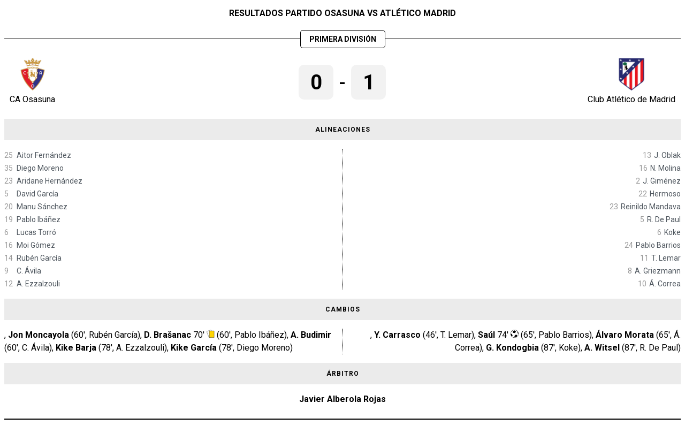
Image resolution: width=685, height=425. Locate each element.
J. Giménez (662, 181)
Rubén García (39, 258)
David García (37, 193)
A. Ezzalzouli (38, 283)
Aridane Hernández (49, 181)
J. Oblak (667, 155)
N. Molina (665, 168)
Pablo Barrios (658, 245)
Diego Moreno (40, 168)
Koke (672, 232)
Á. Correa (665, 283)
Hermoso (665, 193)
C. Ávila (29, 271)
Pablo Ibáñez (38, 219)
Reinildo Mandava (651, 206)
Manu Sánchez (42, 206)
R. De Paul (664, 219)
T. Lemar (666, 258)
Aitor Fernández (44, 155)
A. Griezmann (658, 271)
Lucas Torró (36, 232)
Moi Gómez (36, 245)
